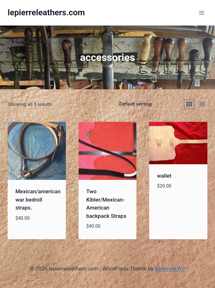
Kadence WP (170, 268)
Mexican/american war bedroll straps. (38, 199)
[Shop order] (149, 104)
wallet (164, 176)
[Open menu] (201, 13)
